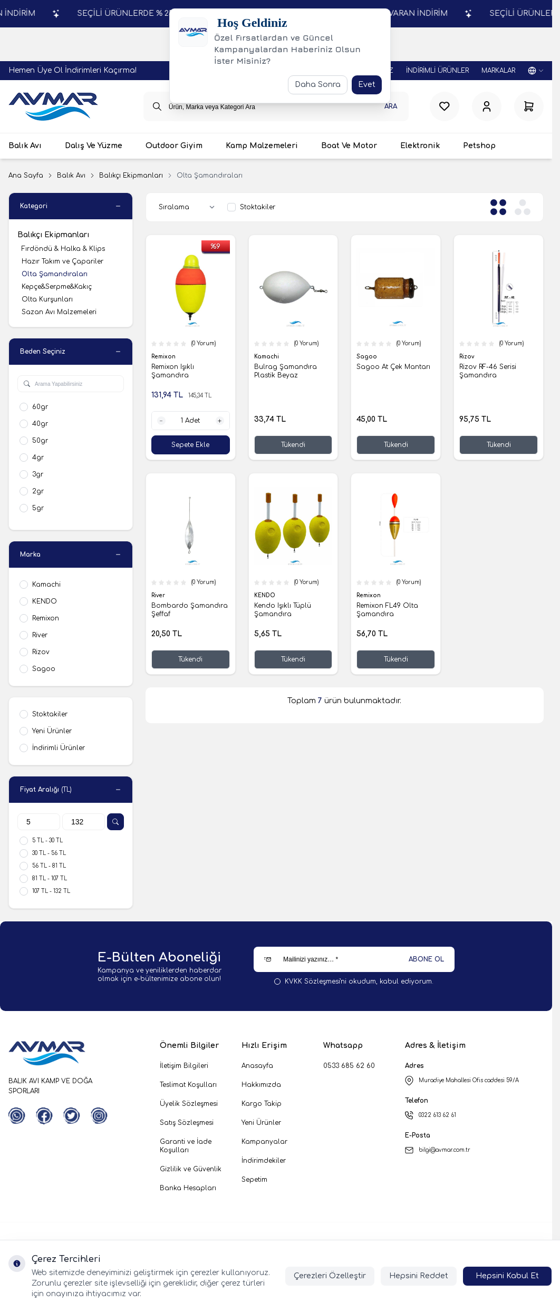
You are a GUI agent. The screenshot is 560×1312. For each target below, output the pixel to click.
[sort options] (189, 207)
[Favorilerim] (444, 106)
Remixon (164, 357)
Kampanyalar (264, 1141)
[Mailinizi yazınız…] (354, 959)
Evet (366, 85)
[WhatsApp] (16, 1115)
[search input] (276, 106)
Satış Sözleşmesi (187, 1122)
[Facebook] (44, 1115)
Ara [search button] (390, 106)
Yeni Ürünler (261, 1122)
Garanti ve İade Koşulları (185, 1146)
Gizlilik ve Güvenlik (190, 1169)
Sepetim (254, 1179)
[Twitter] (71, 1115)
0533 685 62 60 (349, 1066)
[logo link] (53, 106)
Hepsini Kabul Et (507, 1276)
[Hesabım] (486, 106)
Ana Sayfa (25, 175)
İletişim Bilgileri (184, 1066)
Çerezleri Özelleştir (330, 1276)
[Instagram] (99, 1115)
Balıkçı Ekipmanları (131, 175)
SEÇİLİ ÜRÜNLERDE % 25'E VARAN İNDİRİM (404, 13)
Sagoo (367, 357)
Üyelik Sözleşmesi (189, 1103)
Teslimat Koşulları (188, 1085)
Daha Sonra (318, 85)
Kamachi (267, 357)
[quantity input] (190, 421)
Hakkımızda (261, 1085)
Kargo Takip (262, 1103)
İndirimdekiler (264, 1160)
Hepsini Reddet (418, 1276)
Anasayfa (257, 1066)
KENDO (265, 595)
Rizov (467, 357)
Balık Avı (71, 175)
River (159, 595)
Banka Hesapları (188, 1188)
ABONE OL (426, 959)
